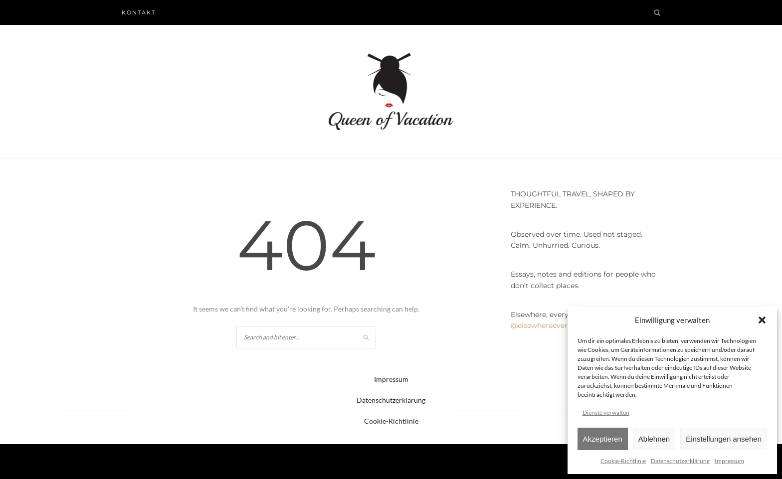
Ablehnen (654, 439)
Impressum (729, 461)
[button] (762, 320)
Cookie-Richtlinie (623, 461)
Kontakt (139, 12)
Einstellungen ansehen (724, 439)
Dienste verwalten (606, 412)
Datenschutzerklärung (680, 461)
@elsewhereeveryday (547, 325)
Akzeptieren (602, 439)
